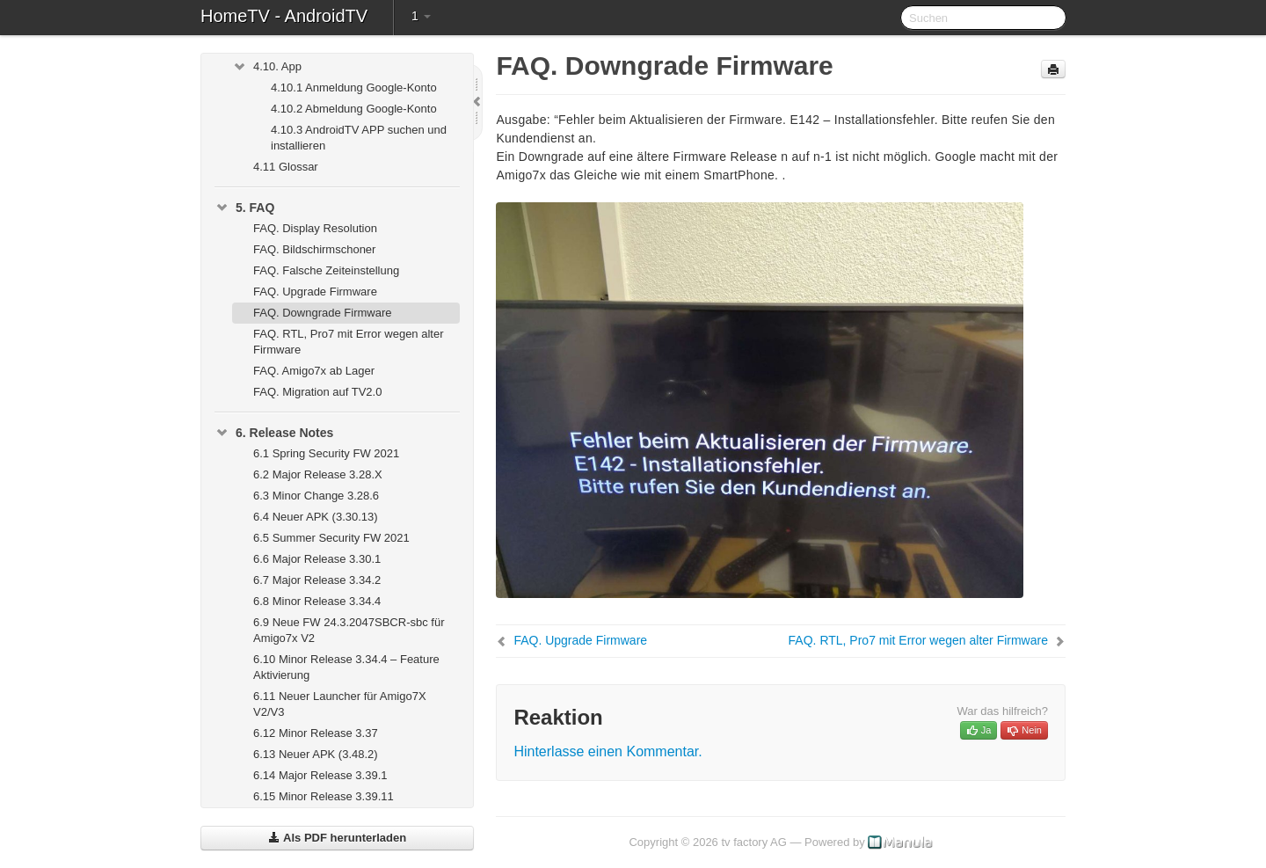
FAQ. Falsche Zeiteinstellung (326, 270)
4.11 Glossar (285, 166)
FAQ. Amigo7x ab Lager (314, 370)
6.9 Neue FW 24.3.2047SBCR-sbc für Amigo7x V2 (349, 630)
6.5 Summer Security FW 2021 (331, 537)
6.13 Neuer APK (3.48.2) (315, 754)
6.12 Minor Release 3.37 (315, 733)
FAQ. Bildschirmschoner (314, 249)
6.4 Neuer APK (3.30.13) (315, 516)
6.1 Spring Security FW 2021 (326, 453)
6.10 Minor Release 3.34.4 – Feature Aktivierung (346, 667)
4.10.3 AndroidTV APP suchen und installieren (359, 137)
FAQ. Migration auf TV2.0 (317, 391)
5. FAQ (244, 207)
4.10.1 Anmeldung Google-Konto (354, 87)
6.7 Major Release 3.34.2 (317, 580)
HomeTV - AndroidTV (283, 16)
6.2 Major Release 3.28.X (317, 474)
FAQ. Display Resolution (315, 228)
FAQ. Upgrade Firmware (315, 291)
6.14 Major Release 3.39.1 (320, 775)
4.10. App (267, 66)
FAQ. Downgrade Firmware (322, 312)
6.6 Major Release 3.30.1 (317, 558)
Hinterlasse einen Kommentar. (607, 751)
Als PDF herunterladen (337, 837)
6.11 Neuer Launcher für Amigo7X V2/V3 (339, 703)
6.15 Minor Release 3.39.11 (323, 796)
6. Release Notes (274, 432)
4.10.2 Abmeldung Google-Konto (354, 108)
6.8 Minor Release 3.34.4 (317, 601)
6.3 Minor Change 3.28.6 (316, 495)
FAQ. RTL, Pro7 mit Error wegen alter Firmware (348, 341)
